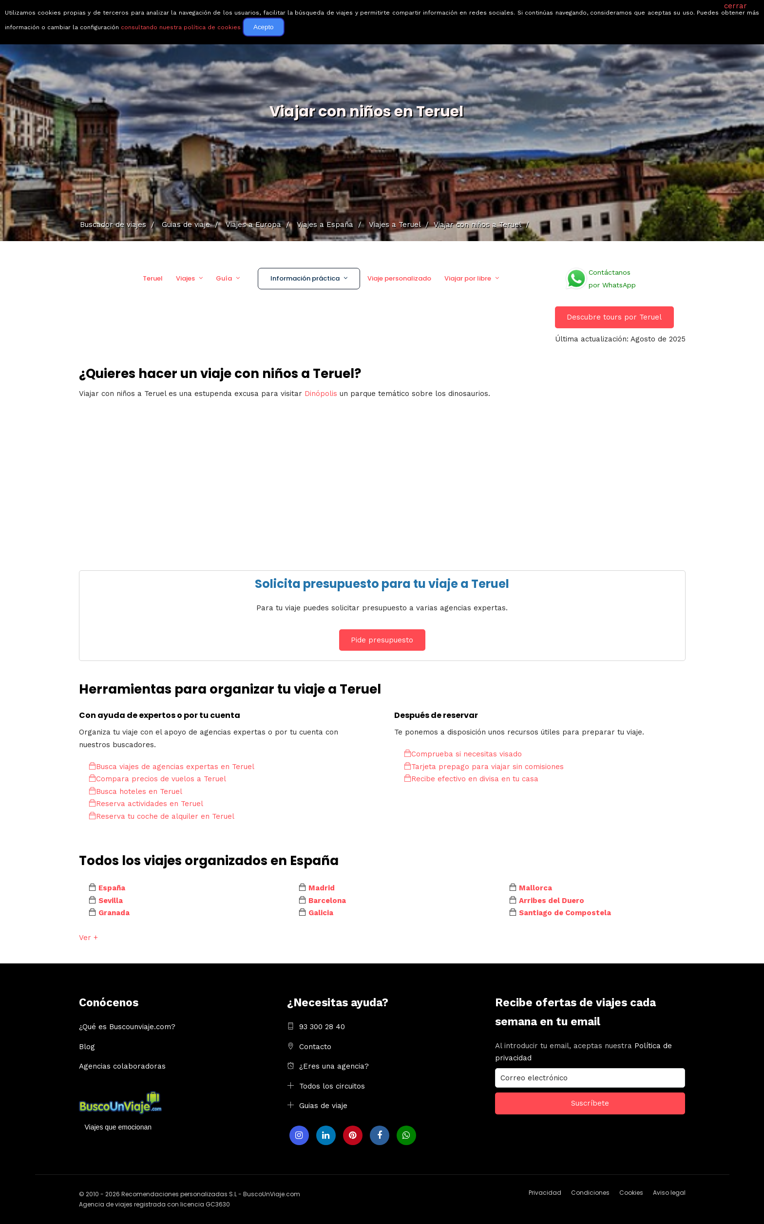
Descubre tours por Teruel (614, 317)
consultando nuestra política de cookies (181, 27)
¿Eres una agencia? (334, 1066)
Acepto (263, 27)
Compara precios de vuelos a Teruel (157, 778)
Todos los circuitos (332, 1086)
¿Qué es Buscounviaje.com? (127, 1026)
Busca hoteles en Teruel (135, 791)
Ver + (88, 937)
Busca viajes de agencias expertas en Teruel (171, 766)
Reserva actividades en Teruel (146, 803)
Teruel (153, 278)
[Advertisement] (371, 478)
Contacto (315, 1046)
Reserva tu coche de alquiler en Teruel (161, 816)
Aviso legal (669, 1192)
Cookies (631, 1192)
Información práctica (305, 278)
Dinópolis (321, 393)
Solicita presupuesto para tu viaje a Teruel (382, 584)
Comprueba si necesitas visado (463, 754)
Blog (87, 1046)
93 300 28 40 (322, 1026)
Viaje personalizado (399, 278)
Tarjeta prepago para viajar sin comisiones (484, 766)
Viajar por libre (467, 278)
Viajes (185, 278)
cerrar (735, 5)
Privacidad (545, 1192)
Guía (224, 278)
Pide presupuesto (382, 640)
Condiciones (590, 1192)
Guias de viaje (323, 1105)
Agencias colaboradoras (122, 1066)
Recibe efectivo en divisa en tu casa (471, 778)
